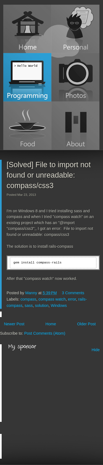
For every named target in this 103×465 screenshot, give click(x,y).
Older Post (86, 324)
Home (27, 29)
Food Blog (27, 125)
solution (42, 305)
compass (28, 299)
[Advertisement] (49, 386)
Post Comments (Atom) (44, 333)
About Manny (75, 125)
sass (29, 305)
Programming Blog (27, 77)
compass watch (52, 299)
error (72, 299)
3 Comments (73, 293)
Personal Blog (75, 29)
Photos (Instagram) (75, 77)
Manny (31, 293)
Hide (95, 350)
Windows (59, 305)
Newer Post (14, 324)
